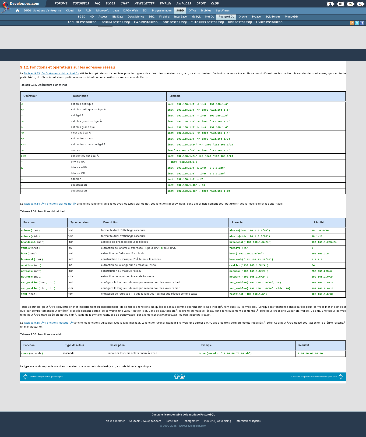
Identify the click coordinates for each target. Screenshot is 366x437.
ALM (89, 10)
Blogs (110, 4)
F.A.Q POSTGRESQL (146, 22)
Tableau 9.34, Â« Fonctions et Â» (50, 208)
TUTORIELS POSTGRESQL (207, 22)
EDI (145, 10)
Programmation (162, 10)
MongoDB (291, 16)
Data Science (136, 16)
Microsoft (102, 10)
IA (79, 10)
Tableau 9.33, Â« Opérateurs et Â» (51, 74)
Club (215, 4)
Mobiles (206, 10)
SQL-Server (272, 16)
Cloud (70, 10)
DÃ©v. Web (130, 10)
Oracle (243, 16)
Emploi (165, 4)
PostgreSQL (226, 16)
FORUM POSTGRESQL (116, 22)
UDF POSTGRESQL (240, 22)
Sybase (256, 16)
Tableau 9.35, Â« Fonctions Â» (49, 330)
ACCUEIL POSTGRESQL (83, 22)
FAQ (97, 4)
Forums (61, 4)
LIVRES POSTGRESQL (270, 22)
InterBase (180, 16)
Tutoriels (80, 4)
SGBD (180, 10)
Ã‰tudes (183, 4)
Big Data (117, 16)
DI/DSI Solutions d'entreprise (42, 10)
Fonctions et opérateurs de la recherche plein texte (317, 384)
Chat (124, 4)
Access (103, 16)
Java (116, 10)
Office (192, 10)
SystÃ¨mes (223, 10)
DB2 (152, 16)
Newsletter (144, 4)
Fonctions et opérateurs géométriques (43, 384)
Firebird (164, 16)
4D (92, 16)
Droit (201, 4)
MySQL (196, 16)
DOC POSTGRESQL (175, 22)
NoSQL (209, 16)
